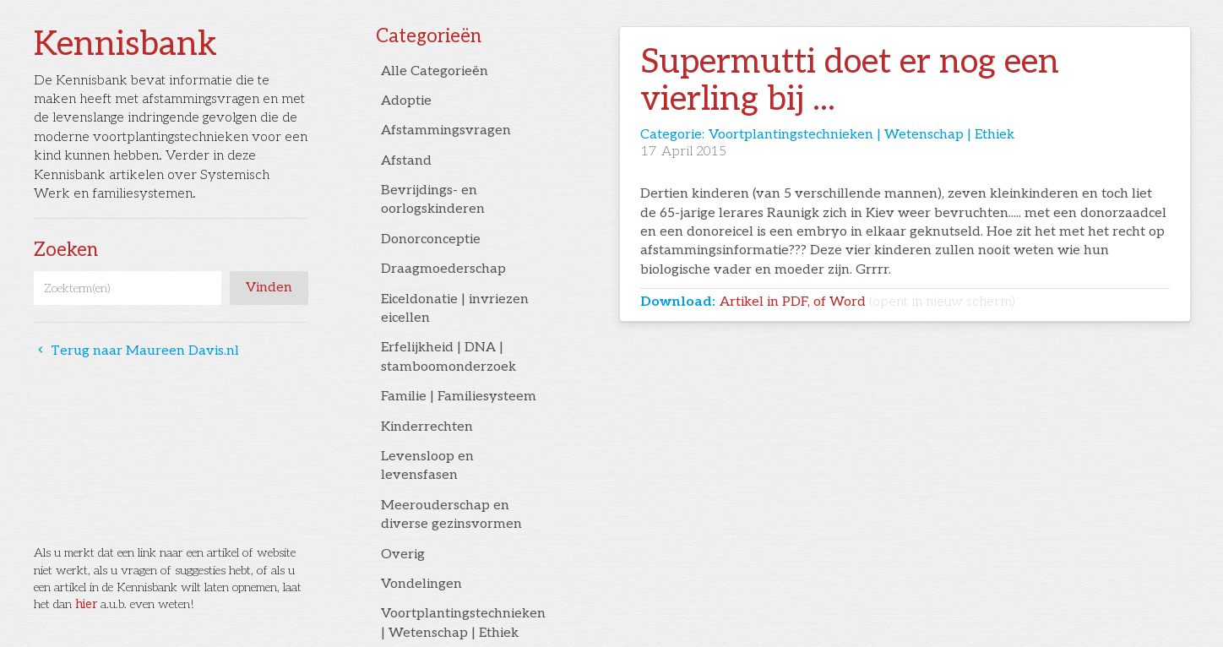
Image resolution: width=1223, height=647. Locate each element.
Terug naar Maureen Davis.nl (136, 351)
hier (86, 604)
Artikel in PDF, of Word (867, 302)
